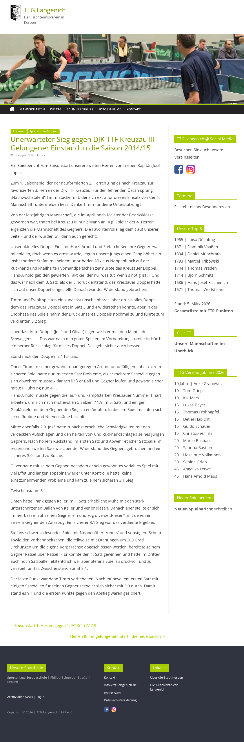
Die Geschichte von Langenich (164, 687)
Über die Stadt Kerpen (166, 677)
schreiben (203, 509)
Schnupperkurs (80, 109)
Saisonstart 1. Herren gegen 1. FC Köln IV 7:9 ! (53, 625)
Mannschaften (32, 109)
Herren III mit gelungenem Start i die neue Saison (118, 636)
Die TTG (56, 109)
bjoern (44, 155)
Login (40, 697)
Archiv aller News (20, 697)
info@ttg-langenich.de (120, 685)
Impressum (112, 693)
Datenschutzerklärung (120, 700)
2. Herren (18, 131)
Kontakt (133, 109)
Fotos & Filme (109, 109)
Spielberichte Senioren (43, 131)
